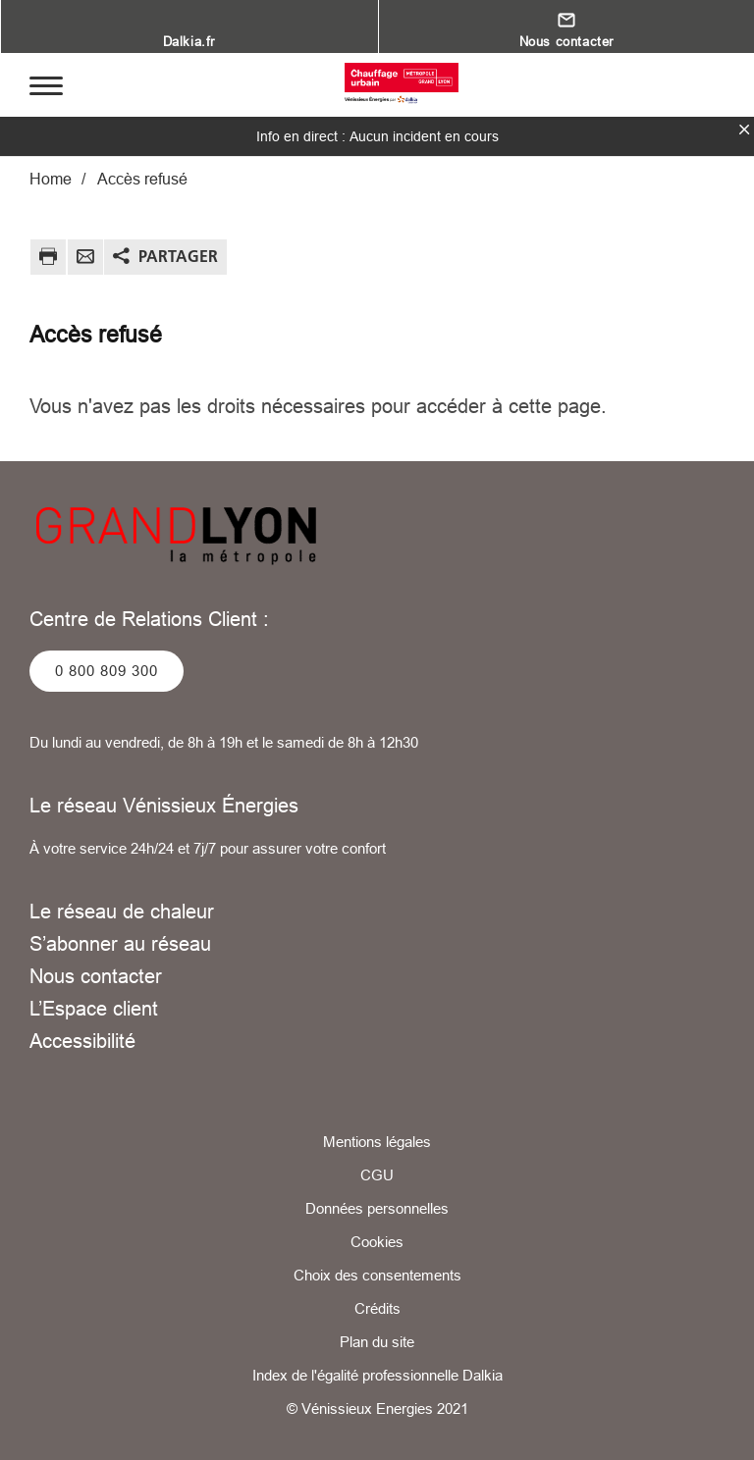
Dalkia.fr (189, 41)
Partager (178, 256)
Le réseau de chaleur (121, 911)
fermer (744, 129)
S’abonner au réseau (120, 943)
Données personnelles (377, 1208)
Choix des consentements (377, 1275)
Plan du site (377, 1341)
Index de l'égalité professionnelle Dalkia (377, 1375)
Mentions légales (377, 1141)
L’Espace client (93, 1008)
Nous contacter (566, 41)
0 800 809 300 (106, 670)
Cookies (377, 1241)
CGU (377, 1175)
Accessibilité (82, 1040)
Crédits (377, 1308)
